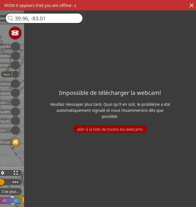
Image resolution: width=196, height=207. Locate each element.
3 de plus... (11, 191)
